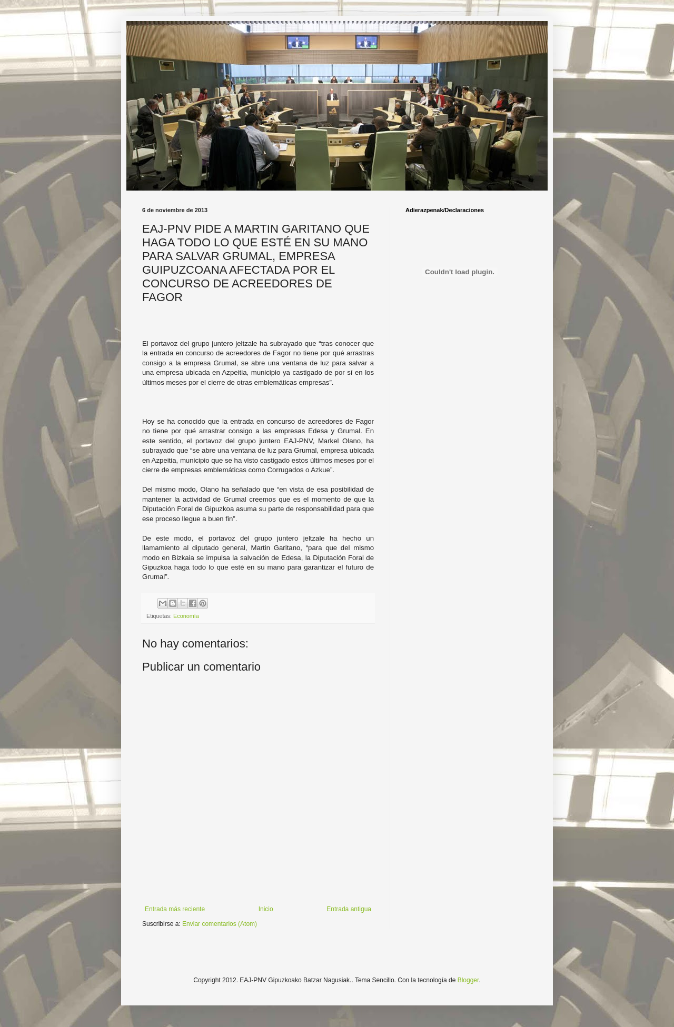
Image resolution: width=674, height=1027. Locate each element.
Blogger (468, 980)
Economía (186, 616)
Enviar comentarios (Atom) (219, 924)
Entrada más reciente (175, 909)
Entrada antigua (348, 909)
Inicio (266, 909)
